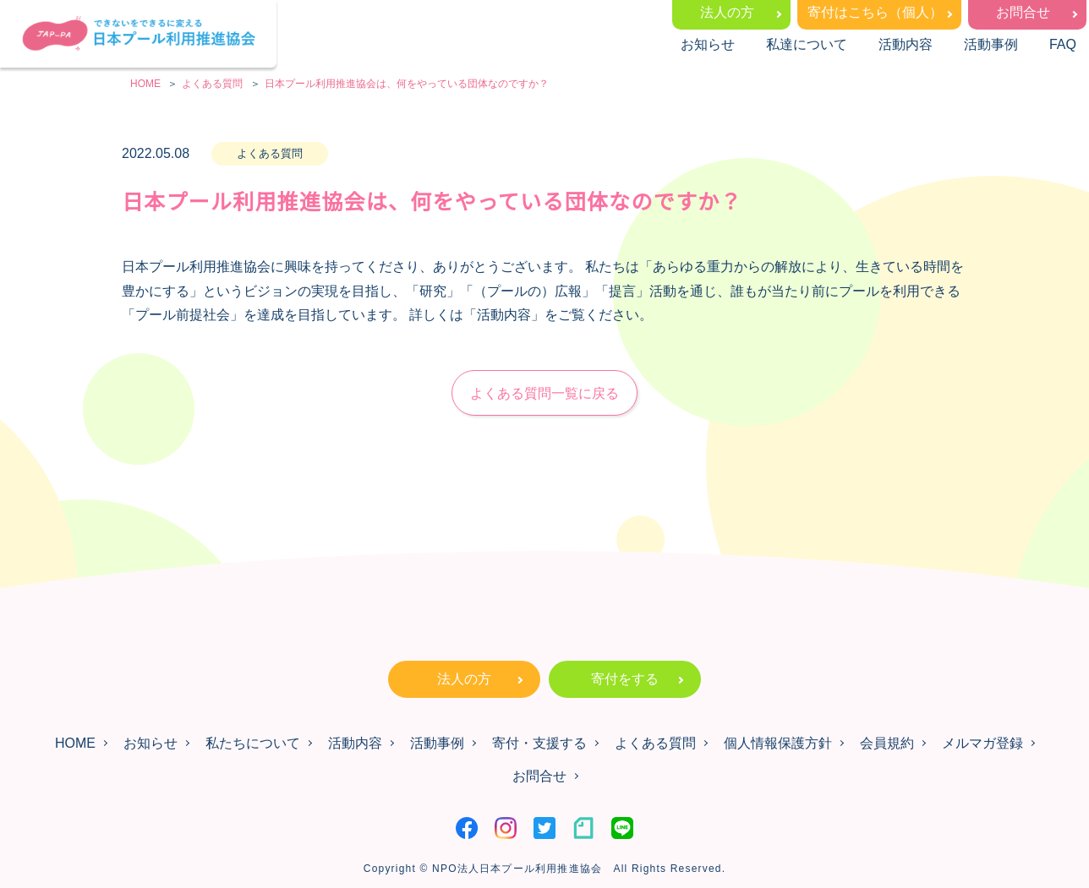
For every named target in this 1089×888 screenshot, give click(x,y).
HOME (75, 743)
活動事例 (991, 44)
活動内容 (905, 44)
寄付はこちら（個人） (875, 12)
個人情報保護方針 (778, 743)
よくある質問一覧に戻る (544, 393)
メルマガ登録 (982, 743)
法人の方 (727, 12)
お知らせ (708, 44)
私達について (806, 44)
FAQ (1062, 44)
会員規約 (887, 743)
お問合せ (1023, 12)
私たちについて (252, 743)
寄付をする (625, 679)
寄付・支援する (539, 743)
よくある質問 (655, 743)
